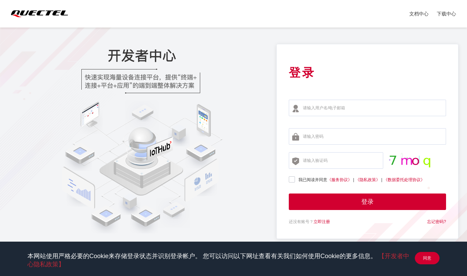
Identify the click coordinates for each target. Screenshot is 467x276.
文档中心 (419, 13)
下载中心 (446, 13)
